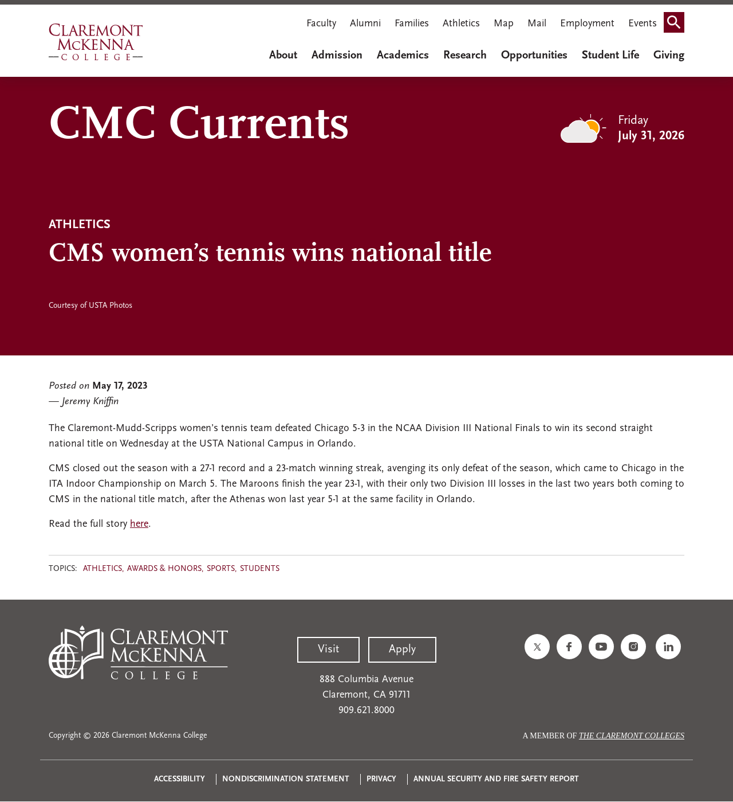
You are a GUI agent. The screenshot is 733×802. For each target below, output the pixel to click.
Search (677, 24)
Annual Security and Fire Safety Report (496, 779)
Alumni (365, 23)
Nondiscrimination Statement (285, 779)
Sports (221, 569)
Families (412, 23)
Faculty (321, 23)
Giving (668, 55)
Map (504, 23)
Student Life (610, 55)
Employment (587, 23)
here (139, 524)
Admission (337, 55)
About (283, 55)
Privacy (381, 779)
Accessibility (179, 779)
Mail (536, 23)
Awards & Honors (164, 569)
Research (465, 55)
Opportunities (534, 55)
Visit (328, 649)
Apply (402, 649)
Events (642, 23)
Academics (403, 55)
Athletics (461, 23)
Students (259, 569)
